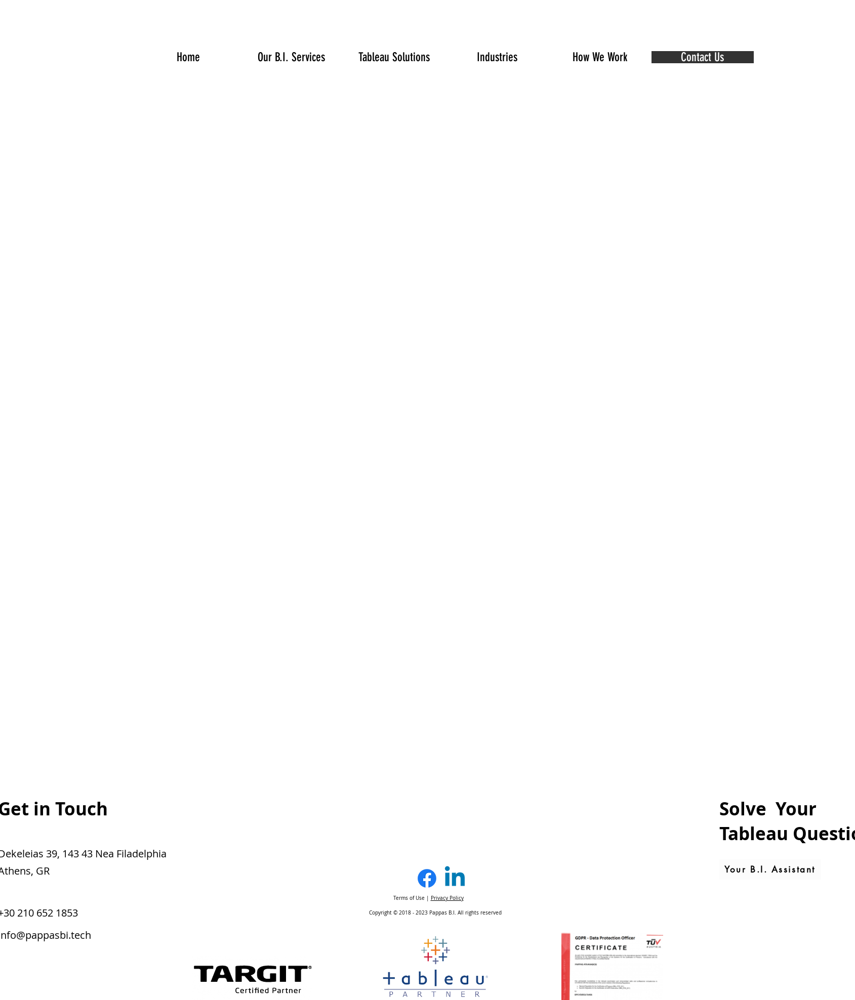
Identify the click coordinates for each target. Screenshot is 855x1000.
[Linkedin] (454, 878)
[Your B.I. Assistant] (770, 869)
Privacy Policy (447, 898)
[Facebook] (427, 878)
